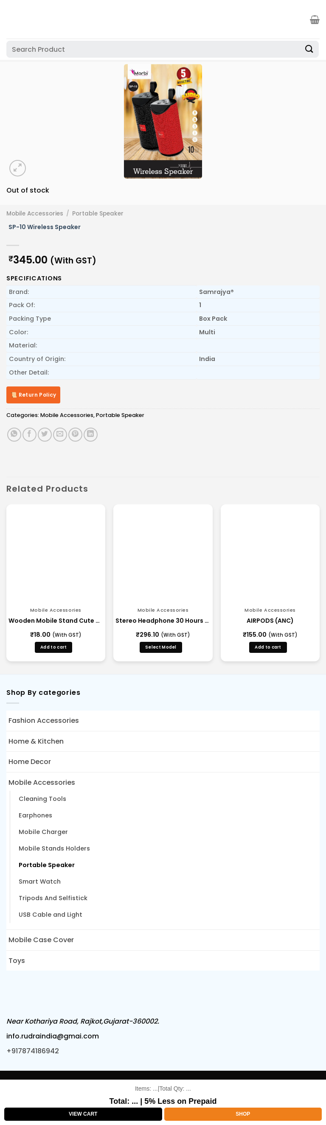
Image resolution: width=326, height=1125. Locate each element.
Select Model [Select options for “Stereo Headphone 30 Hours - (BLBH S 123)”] (161, 647)
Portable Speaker (98, 214)
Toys (16, 960)
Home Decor (29, 762)
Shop (243, 1114)
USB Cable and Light (50, 914)
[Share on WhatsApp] (14, 435)
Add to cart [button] (53, 647)
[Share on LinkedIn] (91, 435)
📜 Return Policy (33, 394)
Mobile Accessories (34, 214)
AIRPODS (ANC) (270, 620)
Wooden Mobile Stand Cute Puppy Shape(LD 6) (55, 620)
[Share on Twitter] (45, 435)
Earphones (35, 815)
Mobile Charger (43, 832)
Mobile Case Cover (41, 940)
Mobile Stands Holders (54, 848)
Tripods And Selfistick (53, 898)
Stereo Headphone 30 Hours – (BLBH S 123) (162, 620)
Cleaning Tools (42, 799)
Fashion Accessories (43, 720)
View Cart (83, 1114)
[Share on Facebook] (29, 435)
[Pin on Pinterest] (75, 435)
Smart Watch (40, 881)
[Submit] (309, 49)
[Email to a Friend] (60, 435)
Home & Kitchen (36, 741)
